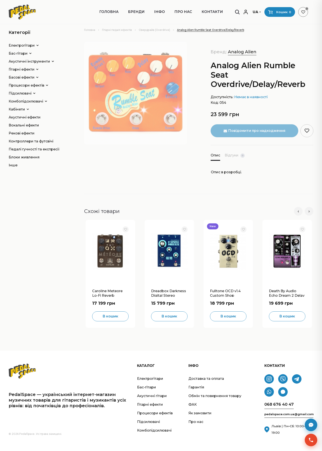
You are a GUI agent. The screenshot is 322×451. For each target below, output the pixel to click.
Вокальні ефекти (24, 125)
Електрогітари (22, 45)
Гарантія (196, 387)
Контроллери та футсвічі (31, 141)
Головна (108, 12)
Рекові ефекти (22, 133)
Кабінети (17, 109)
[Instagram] (269, 379)
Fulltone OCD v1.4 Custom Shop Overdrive (225, 293)
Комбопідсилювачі (26, 101)
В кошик (110, 316)
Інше (13, 165)
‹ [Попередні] (298, 211)
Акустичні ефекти (25, 117)
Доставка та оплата (206, 379)
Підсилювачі (20, 93)
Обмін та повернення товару (214, 396)
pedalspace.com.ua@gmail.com (288, 414)
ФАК (192, 404)
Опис (215, 155)
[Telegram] (296, 379)
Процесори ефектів (26, 85)
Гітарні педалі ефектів (117, 30)
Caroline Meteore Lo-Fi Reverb (107, 293)
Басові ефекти (22, 77)
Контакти (212, 12)
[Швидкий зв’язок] (311, 440)
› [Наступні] (309, 211)
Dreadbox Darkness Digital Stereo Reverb (168, 293)
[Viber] (283, 379)
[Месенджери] (311, 425)
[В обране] (126, 229)
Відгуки (235, 155)
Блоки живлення (24, 157)
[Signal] (283, 392)
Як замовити (200, 413)
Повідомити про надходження (254, 131)
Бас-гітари (18, 53)
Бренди (136, 12)
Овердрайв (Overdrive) (154, 30)
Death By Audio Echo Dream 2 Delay (287, 293)
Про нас (183, 12)
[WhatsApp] (269, 392)
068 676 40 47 (279, 404)
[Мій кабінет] (245, 12)
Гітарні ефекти (22, 69)
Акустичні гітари (152, 396)
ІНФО (159, 12)
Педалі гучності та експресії (34, 149)
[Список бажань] (303, 12)
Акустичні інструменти (29, 61)
